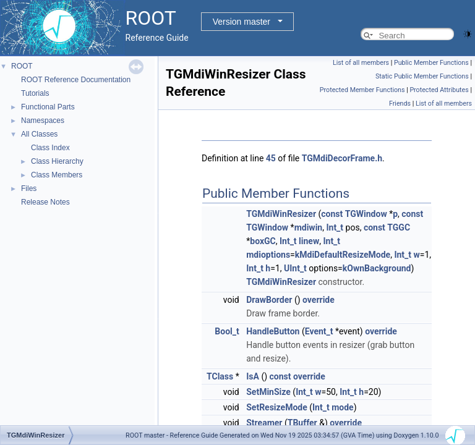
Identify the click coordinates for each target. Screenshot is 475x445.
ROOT (22, 66)
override (318, 300)
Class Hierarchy (57, 161)
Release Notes (45, 202)
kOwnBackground (377, 268)
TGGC (398, 227)
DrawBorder (269, 300)
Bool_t (227, 331)
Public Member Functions (431, 63)
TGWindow (366, 214)
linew (309, 241)
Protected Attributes (438, 90)
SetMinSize (268, 392)
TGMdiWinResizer (281, 214)
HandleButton (272, 331)
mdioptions (268, 255)
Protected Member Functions (362, 90)
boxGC (262, 241)
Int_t (334, 227)
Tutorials (35, 93)
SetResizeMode (276, 407)
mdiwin (308, 227)
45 (271, 158)
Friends (400, 104)
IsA (252, 376)
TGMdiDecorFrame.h (342, 158)
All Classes (39, 134)
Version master (241, 22)
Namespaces (42, 120)
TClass (220, 376)
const (332, 214)
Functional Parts (48, 107)
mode (342, 407)
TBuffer (302, 423)
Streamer (264, 423)
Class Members (56, 175)
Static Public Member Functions (422, 76)
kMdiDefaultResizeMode (342, 255)
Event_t (319, 331)
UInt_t (295, 268)
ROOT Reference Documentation (76, 79)
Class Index (50, 147)
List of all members (361, 63)
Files (28, 188)
